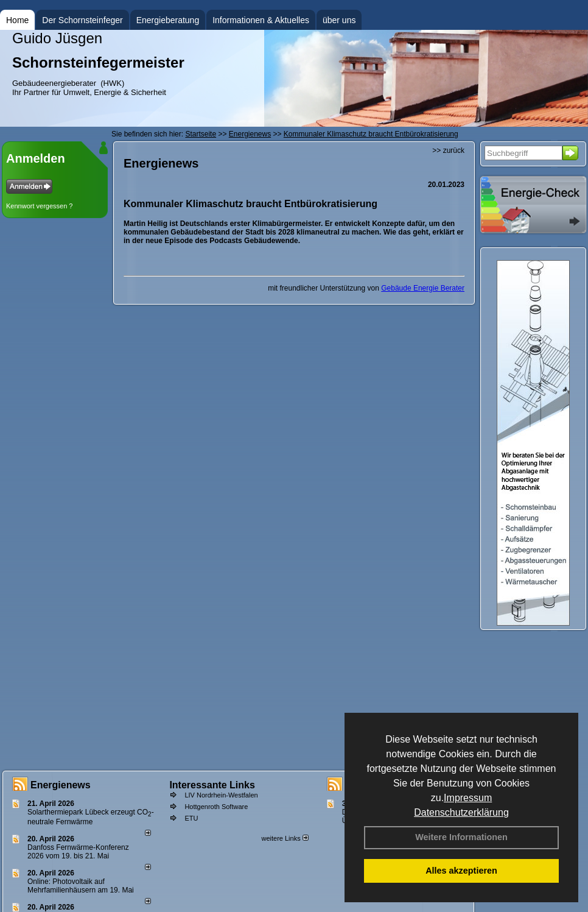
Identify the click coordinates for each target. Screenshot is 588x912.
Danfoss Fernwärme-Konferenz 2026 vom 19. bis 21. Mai (78, 851)
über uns (339, 20)
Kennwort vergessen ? (39, 206)
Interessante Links (212, 785)
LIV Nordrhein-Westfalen (220, 795)
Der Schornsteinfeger (82, 20)
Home (17, 20)
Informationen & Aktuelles (260, 20)
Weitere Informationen (461, 837)
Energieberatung (168, 20)
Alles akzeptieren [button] (461, 870)
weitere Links (284, 838)
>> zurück (448, 150)
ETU (191, 818)
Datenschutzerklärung (461, 812)
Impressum (468, 798)
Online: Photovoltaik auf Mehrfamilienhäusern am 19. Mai (80, 885)
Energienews (60, 785)
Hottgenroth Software (216, 806)
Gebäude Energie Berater (422, 288)
